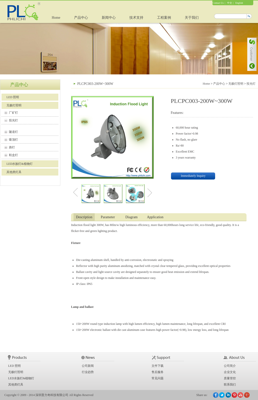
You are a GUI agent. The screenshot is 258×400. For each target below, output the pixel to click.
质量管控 (230, 378)
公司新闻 (88, 366)
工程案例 (164, 17)
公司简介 (230, 366)
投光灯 (13, 120)
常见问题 (158, 378)
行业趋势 (88, 372)
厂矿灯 (13, 112)
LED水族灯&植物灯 (19, 164)
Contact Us (218, 2)
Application (155, 217)
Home (56, 17)
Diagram (131, 217)
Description (84, 217)
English (239, 2)
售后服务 (158, 372)
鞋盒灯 (13, 155)
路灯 (12, 147)
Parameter (108, 217)
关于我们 (192, 17)
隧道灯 (13, 132)
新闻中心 (109, 17)
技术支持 (136, 17)
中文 (229, 2)
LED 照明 (12, 97)
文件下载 (158, 366)
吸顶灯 (13, 139)
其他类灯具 (13, 172)
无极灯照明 (13, 105)
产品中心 (81, 17)
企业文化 (230, 372)
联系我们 (230, 384)
